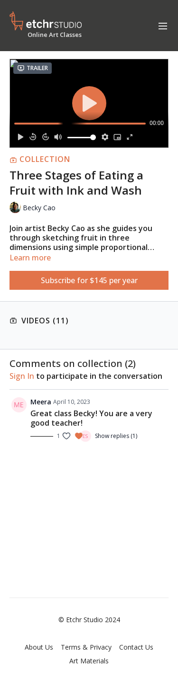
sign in (21, 376)
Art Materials (89, 660)
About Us (39, 647)
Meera (40, 401)
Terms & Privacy (86, 647)
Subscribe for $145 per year (89, 280)
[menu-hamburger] (163, 25)
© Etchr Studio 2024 (89, 619)
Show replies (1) (116, 436)
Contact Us (136, 647)
